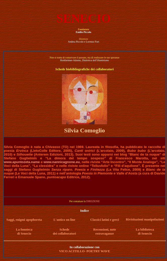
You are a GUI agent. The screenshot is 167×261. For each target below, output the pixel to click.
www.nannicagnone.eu (62, 162)
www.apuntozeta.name (22, 162)
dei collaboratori (64, 233)
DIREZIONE (93, 201)
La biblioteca (145, 229)
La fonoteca (24, 229)
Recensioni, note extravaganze (104, 231)
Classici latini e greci (104, 219)
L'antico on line (64, 219)
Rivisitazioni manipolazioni (145, 219)
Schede (64, 229)
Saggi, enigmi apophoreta (24, 219)
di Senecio (24, 233)
